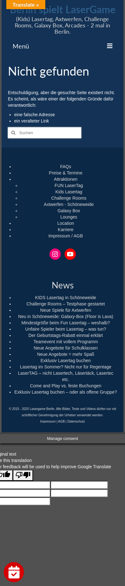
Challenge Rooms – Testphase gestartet (65, 303)
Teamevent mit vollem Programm (65, 341)
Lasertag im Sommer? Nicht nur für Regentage (65, 366)
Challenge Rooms (68, 198)
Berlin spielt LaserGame (63, 9)
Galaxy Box (69, 210)
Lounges (68, 216)
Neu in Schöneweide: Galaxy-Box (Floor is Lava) (65, 316)
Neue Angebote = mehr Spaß (65, 354)
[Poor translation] (23, 475)
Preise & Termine (65, 172)
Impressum (48, 421)
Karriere (66, 229)
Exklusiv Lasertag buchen (66, 360)
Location (65, 223)
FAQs (65, 166)
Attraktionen (65, 179)
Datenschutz (76, 421)
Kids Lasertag (68, 191)
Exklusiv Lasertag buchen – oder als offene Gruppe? (65, 392)
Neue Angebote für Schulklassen (66, 347)
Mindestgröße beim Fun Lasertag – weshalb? (65, 322)
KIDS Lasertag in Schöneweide (65, 297)
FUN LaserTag (68, 185)
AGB (61, 421)
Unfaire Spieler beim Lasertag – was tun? (65, 329)
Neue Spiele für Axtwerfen (65, 310)
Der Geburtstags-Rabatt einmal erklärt (65, 335)
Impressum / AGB (65, 235)
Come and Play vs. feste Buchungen (65, 385)
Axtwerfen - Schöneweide (69, 204)
